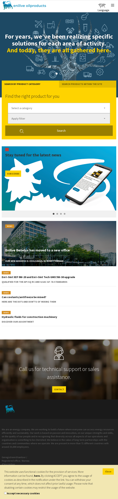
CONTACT (59, 389)
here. (37, 475)
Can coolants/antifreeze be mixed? (24, 297)
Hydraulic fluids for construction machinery (29, 317)
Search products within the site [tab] (82, 84)
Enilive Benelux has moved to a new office (37, 250)
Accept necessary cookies (23, 493)
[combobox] (59, 108)
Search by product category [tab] (22, 84)
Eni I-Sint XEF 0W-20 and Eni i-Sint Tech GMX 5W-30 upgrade (38, 277)
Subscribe (13, 173)
